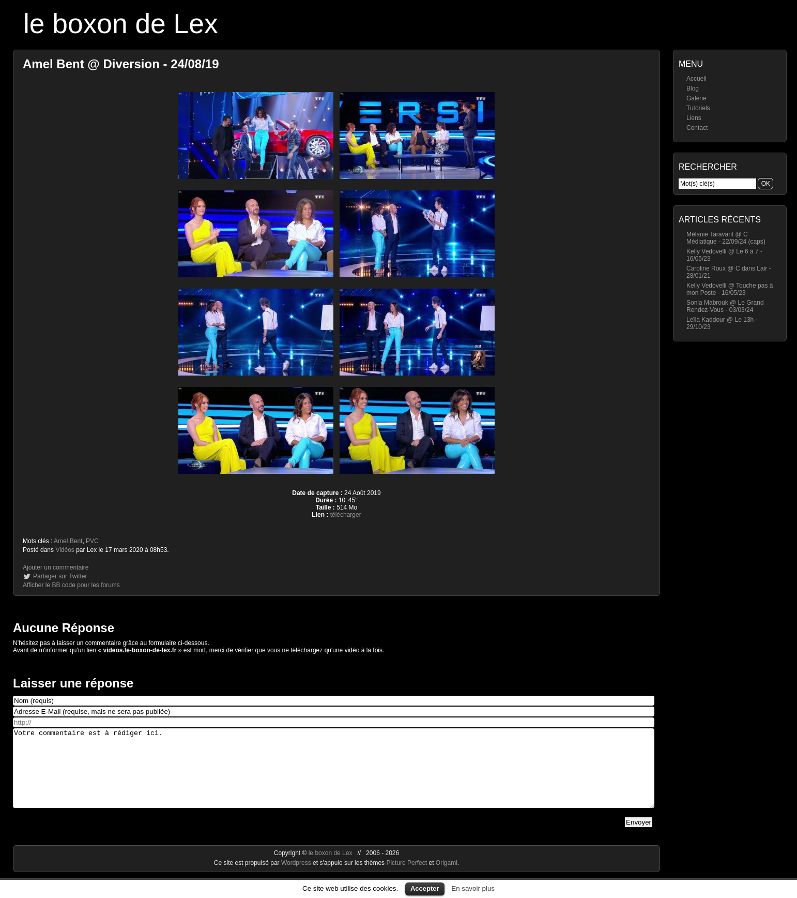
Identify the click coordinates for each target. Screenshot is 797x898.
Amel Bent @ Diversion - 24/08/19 (121, 64)
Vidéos (64, 549)
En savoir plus (473, 888)
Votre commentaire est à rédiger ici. (333, 776)
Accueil (696, 78)
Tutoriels (698, 108)
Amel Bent (68, 541)
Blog (692, 88)
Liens (693, 118)
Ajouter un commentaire (55, 567)
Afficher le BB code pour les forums (71, 585)
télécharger (345, 514)
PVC (92, 541)
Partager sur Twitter (60, 576)
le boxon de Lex (120, 23)
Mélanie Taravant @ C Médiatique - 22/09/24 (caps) (725, 238)
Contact (697, 127)
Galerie (696, 98)
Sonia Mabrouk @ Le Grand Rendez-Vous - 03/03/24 (725, 306)
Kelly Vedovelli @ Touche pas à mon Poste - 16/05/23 (729, 289)
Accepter (424, 888)
